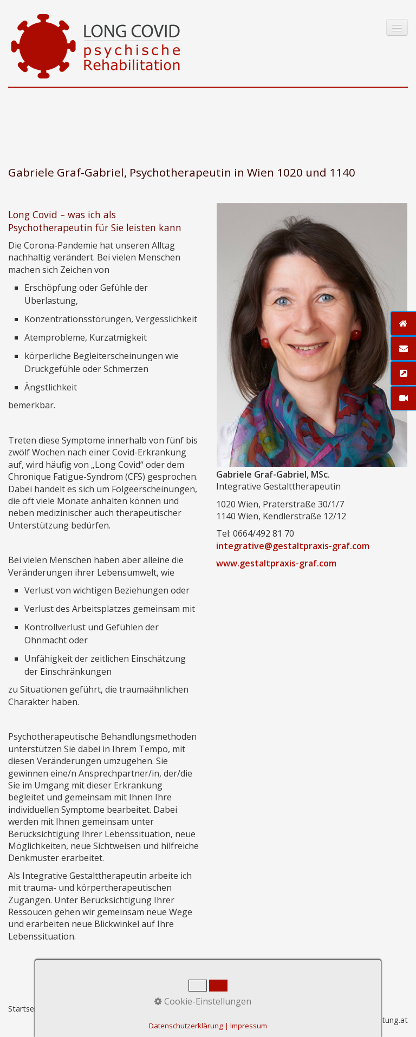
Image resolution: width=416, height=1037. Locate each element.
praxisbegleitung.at (373, 1020)
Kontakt (65, 1008)
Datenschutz (157, 1008)
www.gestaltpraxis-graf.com (276, 563)
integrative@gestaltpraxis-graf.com (292, 546)
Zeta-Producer (214, 1008)
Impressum (107, 1008)
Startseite (25, 1008)
